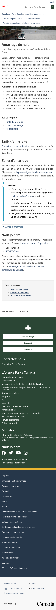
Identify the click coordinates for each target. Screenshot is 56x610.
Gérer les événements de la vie (15, 568)
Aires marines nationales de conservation (21, 413)
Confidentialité (37, 588)
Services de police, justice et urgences (18, 527)
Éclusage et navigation (32, 23)
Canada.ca (6, 14)
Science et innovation (11, 547)
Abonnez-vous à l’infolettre (14, 459)
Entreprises (7, 491)
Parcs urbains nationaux (13, 416)
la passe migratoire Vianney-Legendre (34, 172)
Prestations (7, 496)
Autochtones (7, 552)
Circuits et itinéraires (19, 292)
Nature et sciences (10, 419)
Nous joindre (12, 128)
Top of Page (9, 603)
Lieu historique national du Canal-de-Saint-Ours (21, 18)
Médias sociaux (11, 583)
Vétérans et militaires (11, 558)
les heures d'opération (22, 196)
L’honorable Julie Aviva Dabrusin (27, 437)
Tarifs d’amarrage (14, 121)
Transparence (8, 380)
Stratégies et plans (10, 393)
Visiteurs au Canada (19, 289)
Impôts (5, 506)
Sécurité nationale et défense (14, 516)
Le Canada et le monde (12, 537)
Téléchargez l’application (13, 462)
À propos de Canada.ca (14, 593)
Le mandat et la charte (12, 377)
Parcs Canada (17, 14)
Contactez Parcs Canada (13, 364)
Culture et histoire (10, 423)
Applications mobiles (13, 588)
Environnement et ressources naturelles (19, 511)
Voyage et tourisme (10, 486)
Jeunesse (5, 563)
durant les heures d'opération (34, 243)
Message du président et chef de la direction (23, 384)
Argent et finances (10, 542)
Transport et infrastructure (13, 532)
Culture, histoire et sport (12, 522)
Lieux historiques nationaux (35, 14)
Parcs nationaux (9, 409)
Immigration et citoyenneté (14, 481)
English (51, 2)
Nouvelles (6, 403)
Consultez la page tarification (16, 146)
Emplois (5, 475)
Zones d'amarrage (14, 125)
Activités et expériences (12, 23)
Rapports (6, 396)
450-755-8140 (12, 251)
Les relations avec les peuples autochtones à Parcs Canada (26, 388)
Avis (3, 399)
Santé (4, 501)
